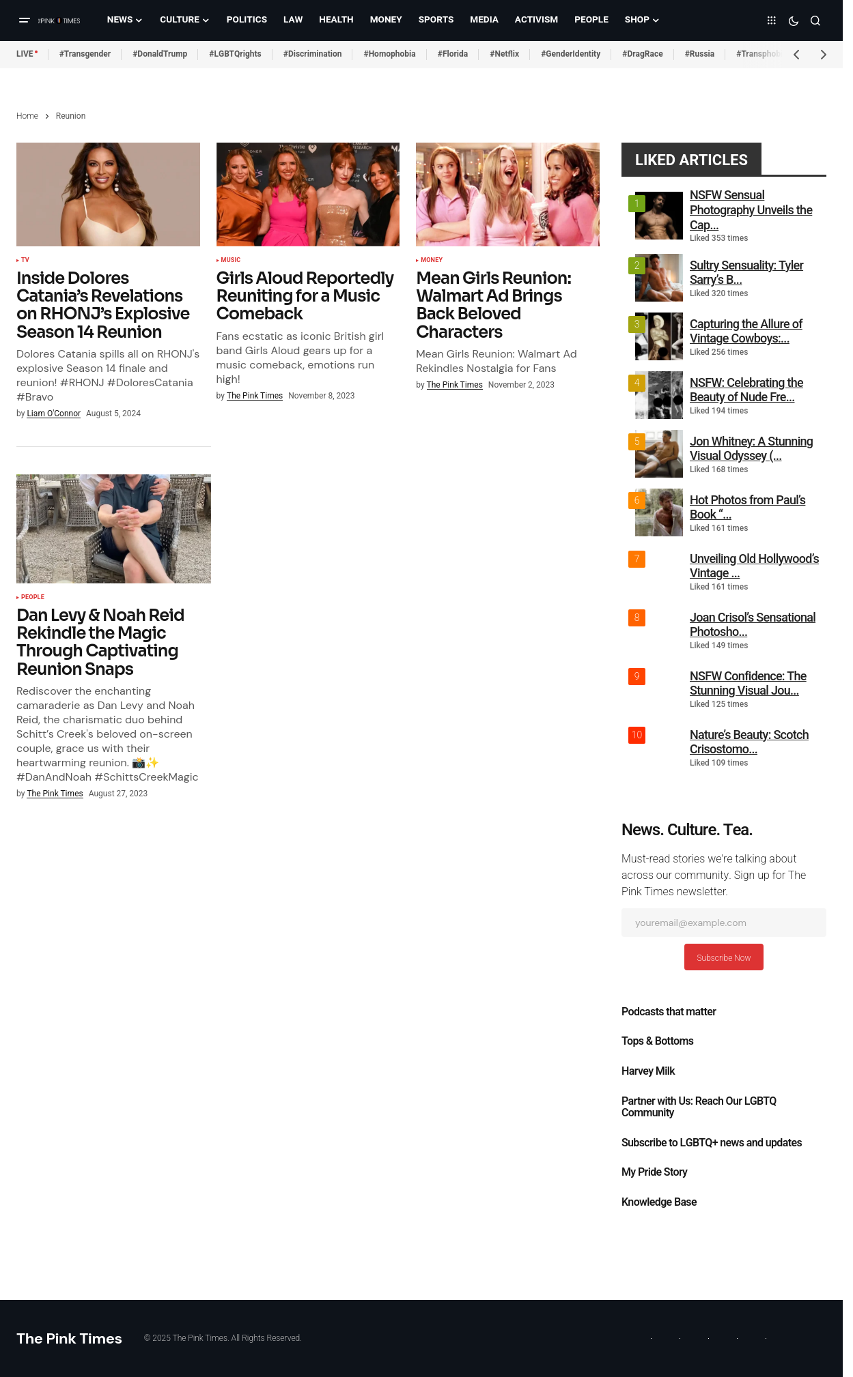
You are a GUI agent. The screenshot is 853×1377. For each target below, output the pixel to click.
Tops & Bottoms (657, 1041)
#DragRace (642, 54)
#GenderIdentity (570, 54)
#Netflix (504, 54)
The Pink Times (69, 1338)
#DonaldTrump (159, 54)
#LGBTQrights (235, 54)
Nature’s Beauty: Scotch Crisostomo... (749, 742)
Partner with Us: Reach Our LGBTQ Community (699, 1107)
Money (432, 260)
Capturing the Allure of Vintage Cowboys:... (746, 331)
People (32, 597)
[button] (24, 20)
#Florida (453, 54)
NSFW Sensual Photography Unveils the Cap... (751, 209)
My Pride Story (654, 1172)
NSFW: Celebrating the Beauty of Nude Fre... (746, 390)
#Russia (700, 54)
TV (25, 260)
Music (231, 260)
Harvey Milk (648, 1071)
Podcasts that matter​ (668, 1012)
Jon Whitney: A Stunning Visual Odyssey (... (751, 448)
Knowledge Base (659, 1202)
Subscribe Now (724, 958)
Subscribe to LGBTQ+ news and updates (711, 1143)
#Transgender (85, 54)
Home (27, 116)
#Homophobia (389, 54)
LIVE (24, 54)
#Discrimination (312, 54)
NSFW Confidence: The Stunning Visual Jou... (748, 683)
